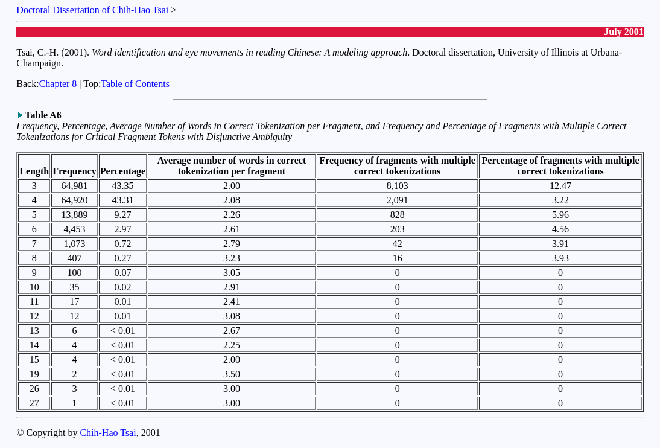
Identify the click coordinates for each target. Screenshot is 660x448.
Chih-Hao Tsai (108, 432)
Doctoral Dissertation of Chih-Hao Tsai (92, 10)
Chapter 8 (58, 83)
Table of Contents (135, 83)
